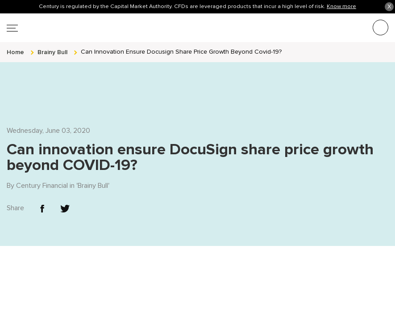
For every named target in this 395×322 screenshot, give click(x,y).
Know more (341, 6)
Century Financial (42, 169)
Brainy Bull (93, 169)
